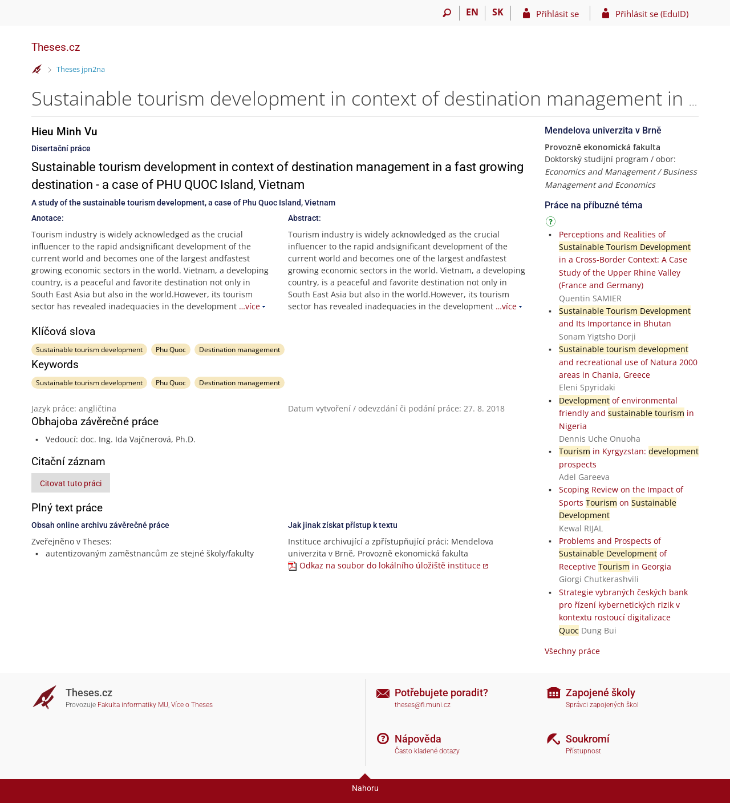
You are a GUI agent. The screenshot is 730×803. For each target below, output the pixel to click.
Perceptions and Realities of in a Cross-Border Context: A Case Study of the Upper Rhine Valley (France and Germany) (625, 260)
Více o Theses (192, 705)
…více (249, 306)
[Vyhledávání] (447, 13)
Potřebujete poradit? (441, 693)
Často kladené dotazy (427, 751)
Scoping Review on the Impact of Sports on (621, 502)
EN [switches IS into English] (472, 12)
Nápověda (418, 739)
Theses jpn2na (80, 69)
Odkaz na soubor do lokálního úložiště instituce (390, 565)
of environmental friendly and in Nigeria (626, 413)
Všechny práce (572, 650)
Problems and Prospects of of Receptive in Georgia (615, 553)
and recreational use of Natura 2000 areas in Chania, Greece (628, 362)
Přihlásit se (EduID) (651, 13)
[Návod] (552, 223)
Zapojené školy (600, 693)
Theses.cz (55, 47)
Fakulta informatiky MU (133, 705)
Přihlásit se (557, 13)
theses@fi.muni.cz (423, 705)
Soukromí (588, 739)
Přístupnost (583, 751)
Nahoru (365, 788)
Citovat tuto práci (71, 483)
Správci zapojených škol (602, 705)
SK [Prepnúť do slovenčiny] (498, 12)
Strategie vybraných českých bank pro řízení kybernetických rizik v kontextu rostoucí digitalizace (623, 605)
